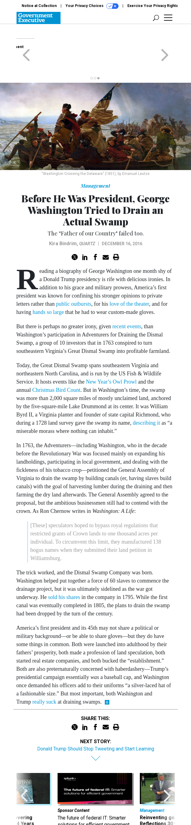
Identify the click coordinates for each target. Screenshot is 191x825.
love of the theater (129, 280)
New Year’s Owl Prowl (111, 358)
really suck (44, 678)
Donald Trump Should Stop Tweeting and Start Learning (95, 725)
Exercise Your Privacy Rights (152, 6)
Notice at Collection (39, 6)
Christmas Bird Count (56, 366)
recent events (126, 303)
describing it (146, 399)
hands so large (48, 288)
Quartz (87, 220)
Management (95, 162)
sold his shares (64, 573)
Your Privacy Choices (91, 6)
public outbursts (73, 280)
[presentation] (24, 779)
